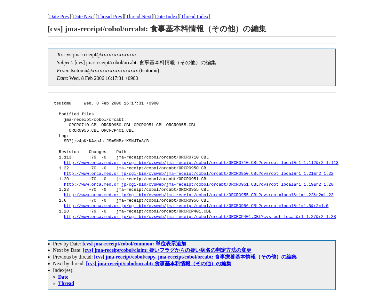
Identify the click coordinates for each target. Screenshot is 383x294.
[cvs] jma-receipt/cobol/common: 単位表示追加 (134, 243)
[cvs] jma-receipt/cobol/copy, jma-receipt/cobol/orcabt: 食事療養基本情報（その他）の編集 (195, 256)
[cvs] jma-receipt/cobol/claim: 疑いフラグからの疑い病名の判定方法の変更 (167, 250)
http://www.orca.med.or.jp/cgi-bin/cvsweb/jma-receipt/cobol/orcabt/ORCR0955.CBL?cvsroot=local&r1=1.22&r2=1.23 (198, 195)
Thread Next (138, 16)
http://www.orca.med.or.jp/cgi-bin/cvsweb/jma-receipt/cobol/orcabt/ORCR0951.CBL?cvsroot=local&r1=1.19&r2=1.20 (198, 185)
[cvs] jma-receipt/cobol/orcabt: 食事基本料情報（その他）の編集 (158, 263)
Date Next (83, 16)
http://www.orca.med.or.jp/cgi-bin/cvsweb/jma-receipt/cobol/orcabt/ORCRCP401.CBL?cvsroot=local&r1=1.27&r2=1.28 (200, 217)
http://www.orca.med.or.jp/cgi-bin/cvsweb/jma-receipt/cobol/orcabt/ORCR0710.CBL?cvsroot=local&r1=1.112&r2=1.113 (201, 163)
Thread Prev (110, 16)
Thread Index (195, 16)
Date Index (166, 16)
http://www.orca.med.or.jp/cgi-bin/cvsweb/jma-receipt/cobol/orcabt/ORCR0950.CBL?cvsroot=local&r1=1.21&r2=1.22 (198, 174)
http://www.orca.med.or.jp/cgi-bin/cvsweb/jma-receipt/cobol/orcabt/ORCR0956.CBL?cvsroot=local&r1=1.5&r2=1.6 (196, 206)
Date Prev (59, 16)
